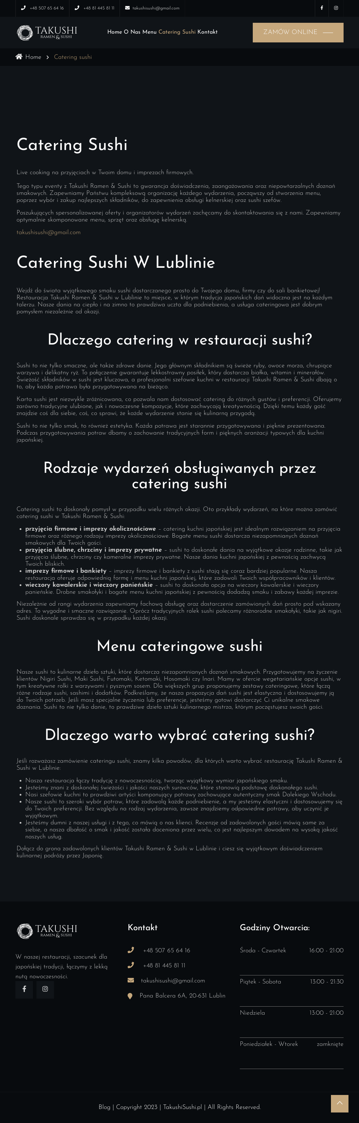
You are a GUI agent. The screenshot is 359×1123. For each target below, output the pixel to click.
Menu (149, 32)
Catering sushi (177, 32)
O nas (132, 32)
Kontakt (207, 32)
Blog (104, 1107)
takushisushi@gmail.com (48, 232)
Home (114, 32)
